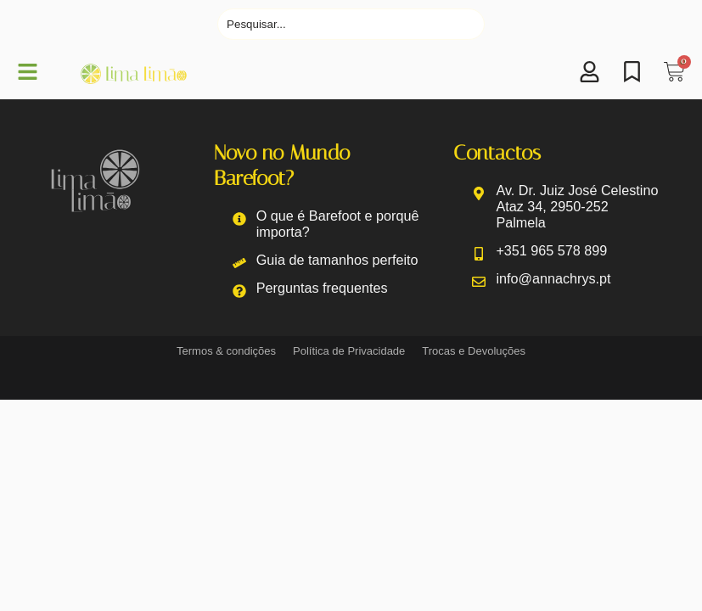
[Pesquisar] (351, 24)
